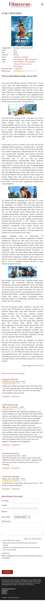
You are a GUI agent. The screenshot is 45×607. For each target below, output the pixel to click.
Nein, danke (28, 14)
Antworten (15, 396)
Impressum (5, 590)
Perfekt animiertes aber (10, 404)
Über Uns (4, 593)
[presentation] (20, 563)
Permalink (6, 396)
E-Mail (4, 505)
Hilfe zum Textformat (32, 539)
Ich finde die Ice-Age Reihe (10, 476)
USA (15, 50)
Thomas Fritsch (19, 64)
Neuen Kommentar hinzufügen (13, 373)
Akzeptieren (16, 14)
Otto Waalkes (19, 62)
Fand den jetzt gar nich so (10, 453)
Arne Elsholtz (30, 62)
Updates (4, 592)
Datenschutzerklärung (9, 589)
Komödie (25, 57)
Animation (17, 57)
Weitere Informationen (15, 10)
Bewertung (6, 517)
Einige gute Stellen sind (10, 379)
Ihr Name (5, 501)
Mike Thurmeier (31, 59)
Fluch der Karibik (19, 216)
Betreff (4, 512)
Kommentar (6, 521)
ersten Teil (19, 345)
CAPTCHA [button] (5, 553)
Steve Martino (19, 59)
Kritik (3, 76)
